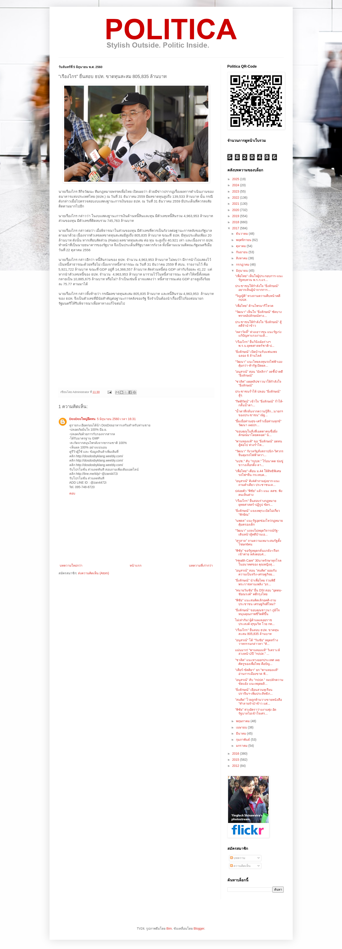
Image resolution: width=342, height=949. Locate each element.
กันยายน (242, 252)
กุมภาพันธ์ (243, 739)
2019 (236, 216)
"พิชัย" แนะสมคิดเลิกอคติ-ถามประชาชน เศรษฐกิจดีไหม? (255, 602)
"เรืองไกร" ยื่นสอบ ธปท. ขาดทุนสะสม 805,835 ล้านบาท (257, 632)
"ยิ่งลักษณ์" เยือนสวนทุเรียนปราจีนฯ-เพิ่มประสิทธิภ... (253, 691)
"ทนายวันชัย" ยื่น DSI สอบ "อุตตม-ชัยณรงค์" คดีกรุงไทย (258, 592)
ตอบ (72, 493)
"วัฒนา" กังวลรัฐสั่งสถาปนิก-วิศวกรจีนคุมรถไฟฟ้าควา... (259, 453)
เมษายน (242, 727)
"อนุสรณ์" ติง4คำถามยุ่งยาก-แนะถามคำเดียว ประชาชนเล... (257, 483)
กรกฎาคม (243, 264)
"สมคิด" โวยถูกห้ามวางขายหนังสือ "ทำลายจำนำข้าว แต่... (258, 701)
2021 (236, 203)
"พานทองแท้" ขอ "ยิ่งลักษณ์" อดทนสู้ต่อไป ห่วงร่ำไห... (258, 443)
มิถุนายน (242, 270)
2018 (236, 222)
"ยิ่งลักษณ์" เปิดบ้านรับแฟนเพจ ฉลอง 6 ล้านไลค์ (256, 353)
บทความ (237, 858)
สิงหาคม (242, 258)
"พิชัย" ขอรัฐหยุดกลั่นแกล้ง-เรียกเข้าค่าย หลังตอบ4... (257, 552)
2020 (236, 210)
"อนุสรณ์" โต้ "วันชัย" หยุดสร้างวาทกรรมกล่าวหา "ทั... (256, 642)
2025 (236, 179)
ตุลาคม (241, 246)
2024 (236, 185)
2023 (236, 191)
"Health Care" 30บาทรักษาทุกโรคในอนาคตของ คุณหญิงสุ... (258, 562)
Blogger (199, 928)
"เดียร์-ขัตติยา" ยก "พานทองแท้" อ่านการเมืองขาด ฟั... (256, 672)
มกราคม (242, 745)
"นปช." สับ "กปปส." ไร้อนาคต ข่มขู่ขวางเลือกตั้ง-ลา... (259, 463)
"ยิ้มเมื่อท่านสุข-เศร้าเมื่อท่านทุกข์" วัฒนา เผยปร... (258, 423)
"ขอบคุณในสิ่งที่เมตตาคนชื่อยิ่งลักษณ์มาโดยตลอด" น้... (256, 433)
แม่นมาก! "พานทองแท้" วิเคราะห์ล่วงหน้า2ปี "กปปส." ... (257, 652)
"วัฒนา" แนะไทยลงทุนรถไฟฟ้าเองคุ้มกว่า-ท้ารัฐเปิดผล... (258, 363)
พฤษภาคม (243, 721)
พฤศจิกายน (244, 240)
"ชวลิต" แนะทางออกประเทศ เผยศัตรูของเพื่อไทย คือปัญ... (257, 662)
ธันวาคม (242, 233)
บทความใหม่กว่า (71, 565)
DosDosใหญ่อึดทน (82, 419)
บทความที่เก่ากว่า (201, 565)
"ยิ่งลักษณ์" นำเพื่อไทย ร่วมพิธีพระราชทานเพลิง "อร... (255, 582)
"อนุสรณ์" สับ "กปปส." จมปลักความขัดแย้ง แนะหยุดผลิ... (259, 681)
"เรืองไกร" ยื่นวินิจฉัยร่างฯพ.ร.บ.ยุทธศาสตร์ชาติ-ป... (254, 343)
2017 (236, 228)
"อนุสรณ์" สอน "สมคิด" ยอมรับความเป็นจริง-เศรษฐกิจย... (256, 572)
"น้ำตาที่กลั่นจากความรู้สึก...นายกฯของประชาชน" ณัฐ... (259, 413)
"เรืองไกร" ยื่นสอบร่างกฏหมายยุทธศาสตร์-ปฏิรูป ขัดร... (255, 502)
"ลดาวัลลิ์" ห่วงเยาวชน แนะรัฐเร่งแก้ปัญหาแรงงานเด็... (258, 334)
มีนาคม (241, 733)
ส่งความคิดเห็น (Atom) (93, 573)
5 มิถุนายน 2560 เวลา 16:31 (116, 419)
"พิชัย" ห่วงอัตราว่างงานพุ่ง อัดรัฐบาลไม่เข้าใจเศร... (255, 711)
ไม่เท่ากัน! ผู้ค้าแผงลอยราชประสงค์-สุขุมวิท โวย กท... (254, 622)
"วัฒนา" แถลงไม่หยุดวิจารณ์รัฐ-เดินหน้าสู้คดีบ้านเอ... (257, 532)
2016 (236, 753)
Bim (169, 928)
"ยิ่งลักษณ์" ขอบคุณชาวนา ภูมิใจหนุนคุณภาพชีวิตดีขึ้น (257, 612)
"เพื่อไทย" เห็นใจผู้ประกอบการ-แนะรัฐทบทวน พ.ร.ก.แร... (259, 278)
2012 (236, 765)
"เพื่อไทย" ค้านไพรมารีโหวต (254, 306)
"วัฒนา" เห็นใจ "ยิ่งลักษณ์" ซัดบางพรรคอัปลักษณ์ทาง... (258, 313)
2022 (236, 197)
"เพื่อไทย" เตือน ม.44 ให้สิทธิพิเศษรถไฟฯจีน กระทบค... (258, 473)
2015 (236, 759)
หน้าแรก (135, 565)
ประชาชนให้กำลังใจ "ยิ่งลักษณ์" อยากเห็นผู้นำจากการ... (257, 288)
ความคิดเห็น (240, 866)
